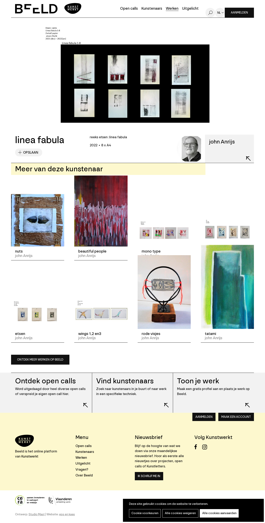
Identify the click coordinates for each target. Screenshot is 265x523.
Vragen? (81, 469)
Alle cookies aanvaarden (218, 513)
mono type (151, 251)
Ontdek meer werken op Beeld (40, 360)
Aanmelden (239, 13)
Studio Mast (37, 514)
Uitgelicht (190, 9)
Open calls (129, 9)
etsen (210, 251)
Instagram (205, 446)
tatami (210, 333)
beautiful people (92, 251)
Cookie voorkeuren (144, 513)
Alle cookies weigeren (179, 513)
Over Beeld (84, 475)
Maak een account (236, 417)
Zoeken (210, 13)
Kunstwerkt (29, 456)
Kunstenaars (151, 9)
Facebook (197, 446)
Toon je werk (198, 381)
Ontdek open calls (45, 381)
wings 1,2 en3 (89, 333)
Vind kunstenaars (125, 381)
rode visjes (151, 333)
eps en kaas (67, 514)
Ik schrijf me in (149, 476)
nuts (19, 251)
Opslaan (30, 152)
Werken (172, 9)
